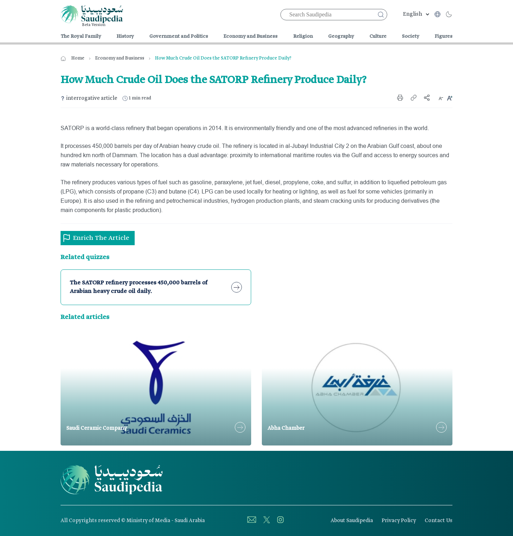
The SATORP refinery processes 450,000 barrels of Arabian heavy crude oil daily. (138, 287)
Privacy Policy (399, 520)
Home (77, 58)
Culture (378, 36)
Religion (303, 36)
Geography (341, 36)
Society (410, 36)
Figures (443, 36)
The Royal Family (81, 36)
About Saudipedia (352, 520)
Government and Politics (178, 36)
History (125, 36)
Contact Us (438, 520)
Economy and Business (250, 36)
